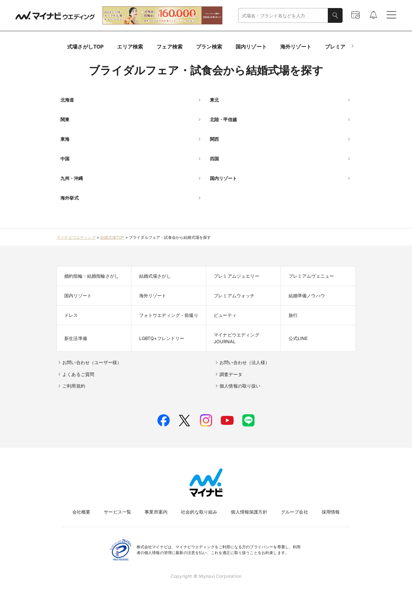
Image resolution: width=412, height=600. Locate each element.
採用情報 (331, 512)
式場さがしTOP (85, 46)
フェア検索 (170, 46)
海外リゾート (295, 46)
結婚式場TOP (112, 237)
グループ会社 (294, 512)
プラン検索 (209, 46)
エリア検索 (130, 46)
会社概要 (81, 512)
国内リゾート (251, 46)
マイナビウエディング (76, 237)
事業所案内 (156, 512)
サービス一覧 (117, 512)
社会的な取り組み (199, 512)
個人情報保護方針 (249, 512)
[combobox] (283, 15)
